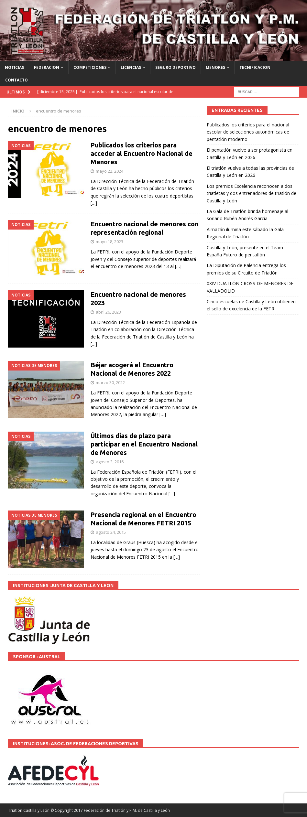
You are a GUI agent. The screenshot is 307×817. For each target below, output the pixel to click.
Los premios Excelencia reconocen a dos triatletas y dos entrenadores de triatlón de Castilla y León (251, 193)
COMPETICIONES (89, 67)
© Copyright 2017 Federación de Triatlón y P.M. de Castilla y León (110, 810)
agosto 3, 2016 (110, 462)
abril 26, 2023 (108, 312)
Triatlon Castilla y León (28, 810)
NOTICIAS (14, 67)
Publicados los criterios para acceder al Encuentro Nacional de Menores (141, 153)
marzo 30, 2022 (110, 382)
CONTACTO (16, 80)
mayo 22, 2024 (109, 171)
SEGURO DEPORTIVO (175, 67)
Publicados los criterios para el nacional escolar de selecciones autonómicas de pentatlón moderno (248, 132)
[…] (94, 203)
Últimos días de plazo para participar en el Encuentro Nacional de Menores (144, 444)
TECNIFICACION (254, 67)
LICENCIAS (131, 67)
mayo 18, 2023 (109, 241)
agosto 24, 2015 (111, 532)
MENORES (215, 67)
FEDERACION (46, 67)
